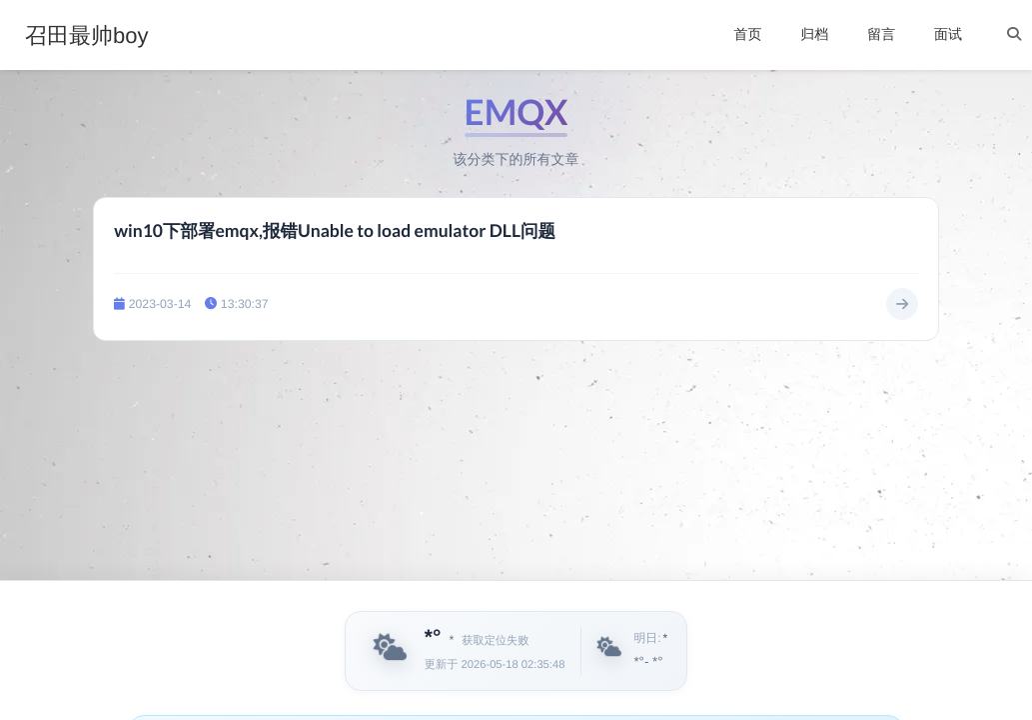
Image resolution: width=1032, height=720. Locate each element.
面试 (948, 34)
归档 (814, 34)
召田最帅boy (86, 36)
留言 (881, 34)
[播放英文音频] (847, 651)
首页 (747, 34)
